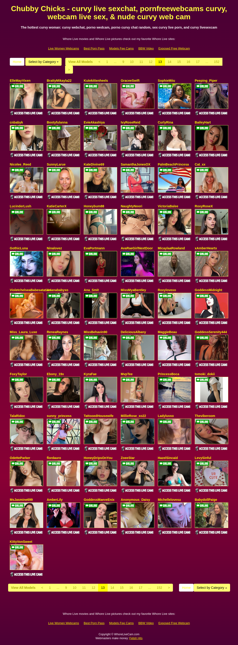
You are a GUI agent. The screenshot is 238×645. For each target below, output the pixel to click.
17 (198, 62)
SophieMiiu (166, 80)
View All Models (80, 62)
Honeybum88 (94, 206)
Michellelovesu (169, 500)
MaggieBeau (167, 332)
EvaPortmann (94, 248)
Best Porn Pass (94, 48)
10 (132, 62)
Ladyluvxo (166, 416)
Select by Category (43, 62)
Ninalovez (54, 248)
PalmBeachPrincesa (173, 164)
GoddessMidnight (208, 290)
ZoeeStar (128, 458)
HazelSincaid (168, 458)
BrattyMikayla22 (59, 80)
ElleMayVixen (20, 80)
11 (141, 62)
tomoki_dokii (205, 374)
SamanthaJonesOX (135, 164)
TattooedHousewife (98, 416)
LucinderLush (20, 206)
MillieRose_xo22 (133, 416)
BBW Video (146, 48)
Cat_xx (200, 164)
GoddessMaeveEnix (99, 500)
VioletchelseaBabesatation (30, 290)
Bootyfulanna (57, 122)
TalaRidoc (17, 416)
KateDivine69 (94, 164)
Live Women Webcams (63, 48)
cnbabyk (16, 122)
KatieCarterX (56, 206)
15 (179, 62)
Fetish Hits (136, 638)
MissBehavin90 (95, 332)
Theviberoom (205, 416)
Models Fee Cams (121, 48)
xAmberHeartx (206, 248)
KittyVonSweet (21, 542)
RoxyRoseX (204, 206)
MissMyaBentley (133, 290)
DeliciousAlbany (133, 332)
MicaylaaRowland (171, 248)
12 (150, 62)
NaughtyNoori (131, 206)
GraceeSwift (130, 80)
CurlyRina (165, 122)
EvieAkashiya (94, 122)
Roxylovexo (167, 290)
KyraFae (90, 374)
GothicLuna (19, 248)
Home (17, 62)
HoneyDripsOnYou (98, 458)
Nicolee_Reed (20, 164)
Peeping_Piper (206, 80)
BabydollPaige (206, 500)
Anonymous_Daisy (135, 500)
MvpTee (126, 374)
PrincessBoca (168, 374)
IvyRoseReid (130, 122)
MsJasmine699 (21, 500)
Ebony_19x (55, 374)
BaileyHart (203, 122)
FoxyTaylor (18, 374)
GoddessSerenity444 (211, 332)
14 (170, 62)
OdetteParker (20, 458)
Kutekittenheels (96, 80)
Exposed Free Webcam (174, 48)
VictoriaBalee (168, 206)
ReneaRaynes (57, 332)
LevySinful (203, 458)
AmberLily (55, 500)
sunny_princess (59, 416)
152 (216, 62)
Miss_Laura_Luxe (23, 332)
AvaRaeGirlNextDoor (137, 248)
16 (188, 62)
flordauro (54, 458)
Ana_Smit (91, 290)
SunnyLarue (56, 164)
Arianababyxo (57, 290)
